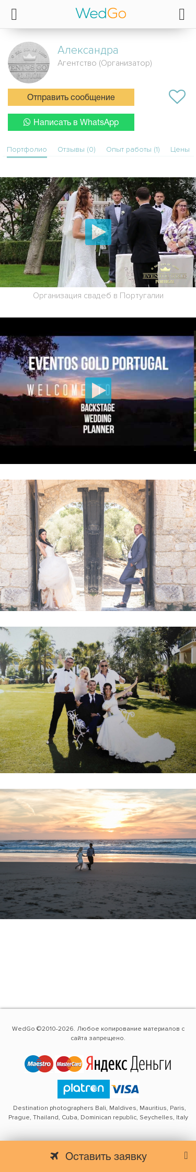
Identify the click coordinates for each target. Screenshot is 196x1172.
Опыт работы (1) (133, 149)
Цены (180, 149)
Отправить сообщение (71, 98)
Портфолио (27, 149)
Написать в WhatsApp (71, 122)
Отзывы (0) (76, 149)
